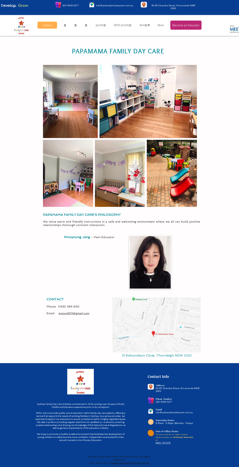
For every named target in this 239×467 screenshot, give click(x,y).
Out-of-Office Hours (167, 431)
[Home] (47, 25)
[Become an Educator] (186, 25)
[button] (100, 25)
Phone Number (164, 398)
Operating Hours (165, 420)
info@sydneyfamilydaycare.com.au (114, 5)
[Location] (144, 5)
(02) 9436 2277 (70, 5)
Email (159, 409)
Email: (53, 313)
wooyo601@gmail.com (74, 313)
